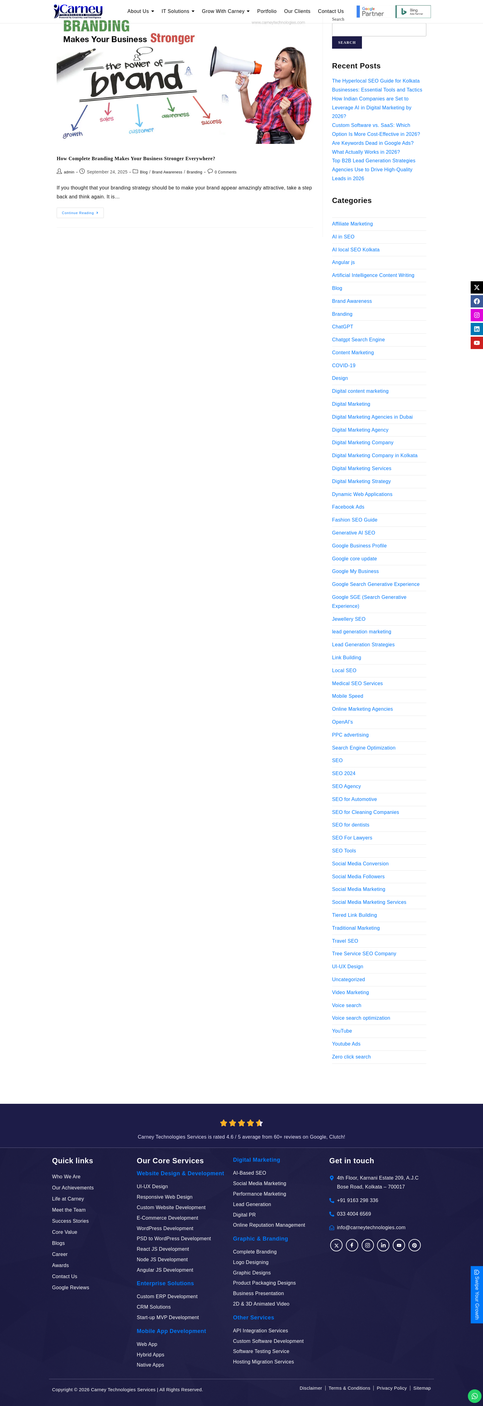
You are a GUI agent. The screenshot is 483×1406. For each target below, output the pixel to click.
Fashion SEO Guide (354, 519)
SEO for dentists (350, 824)
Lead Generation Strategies (363, 644)
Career (60, 1254)
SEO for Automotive (354, 799)
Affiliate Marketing (352, 223)
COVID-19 (343, 365)
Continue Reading (83, 211)
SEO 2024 (343, 773)
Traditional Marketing (356, 928)
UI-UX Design (347, 966)
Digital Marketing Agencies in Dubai (372, 417)
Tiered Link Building (354, 915)
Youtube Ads (346, 1043)
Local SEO (344, 670)
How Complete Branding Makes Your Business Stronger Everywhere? (136, 158)
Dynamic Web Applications (362, 494)
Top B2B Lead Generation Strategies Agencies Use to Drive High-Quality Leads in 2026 (374, 169)
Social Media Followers (358, 876)
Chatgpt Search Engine (358, 339)
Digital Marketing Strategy (361, 481)
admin (69, 172)
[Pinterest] (414, 1245)
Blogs (58, 1243)
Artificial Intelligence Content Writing (373, 275)
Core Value (64, 1232)
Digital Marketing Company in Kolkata (375, 455)
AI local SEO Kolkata (356, 249)
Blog (144, 172)
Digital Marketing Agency (360, 430)
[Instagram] (368, 1245)
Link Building (346, 657)
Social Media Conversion (360, 863)
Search (347, 42)
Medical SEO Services (357, 683)
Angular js (343, 262)
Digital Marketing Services (362, 468)
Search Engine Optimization (364, 747)
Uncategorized (348, 979)
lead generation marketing (362, 631)
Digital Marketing (351, 404)
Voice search (346, 1005)
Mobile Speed (347, 696)
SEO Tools (344, 850)
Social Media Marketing (358, 889)
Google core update (354, 558)
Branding (194, 172)
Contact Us (64, 1276)
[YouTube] (399, 1245)
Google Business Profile (359, 545)
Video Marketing (350, 992)
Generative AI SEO (353, 532)
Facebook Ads (348, 507)
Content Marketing (353, 352)
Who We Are (66, 1176)
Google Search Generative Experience (376, 584)
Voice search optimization (361, 1018)
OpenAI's (342, 722)
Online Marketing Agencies (362, 709)
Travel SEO (345, 941)
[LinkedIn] (383, 1245)
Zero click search (351, 1056)
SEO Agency (346, 786)
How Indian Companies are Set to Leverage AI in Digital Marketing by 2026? (372, 107)
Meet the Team (69, 1210)
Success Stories (70, 1221)
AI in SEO (343, 236)
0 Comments (226, 172)
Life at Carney (68, 1198)
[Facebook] (336, 1245)
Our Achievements (73, 1187)
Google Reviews (70, 1287)
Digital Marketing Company (363, 442)
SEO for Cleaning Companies (365, 812)
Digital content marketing (360, 391)
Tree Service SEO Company (364, 953)
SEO (337, 760)
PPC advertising (350, 735)
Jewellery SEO (349, 619)
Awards (60, 1265)
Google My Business (355, 571)
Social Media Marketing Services (369, 902)
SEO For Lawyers (352, 837)
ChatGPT (342, 326)
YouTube (342, 1031)
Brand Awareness (167, 172)
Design (340, 378)
